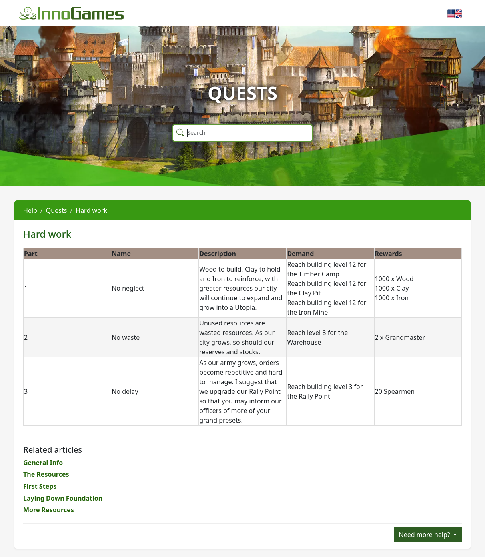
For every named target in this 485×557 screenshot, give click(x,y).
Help (30, 210)
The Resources (46, 474)
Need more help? (425, 534)
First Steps (39, 486)
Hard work (91, 210)
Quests (56, 210)
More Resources (48, 509)
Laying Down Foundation (62, 498)
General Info (43, 462)
